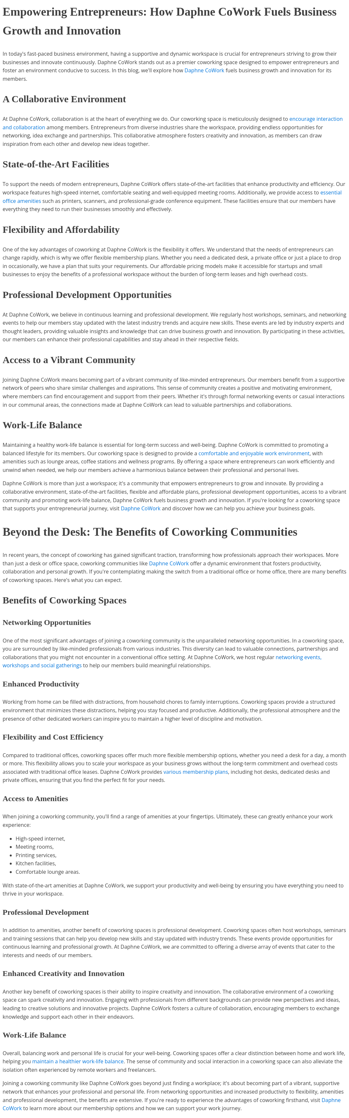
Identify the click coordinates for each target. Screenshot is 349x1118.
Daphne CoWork (204, 70)
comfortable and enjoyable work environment (253, 453)
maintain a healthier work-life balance (78, 1061)
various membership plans (196, 771)
